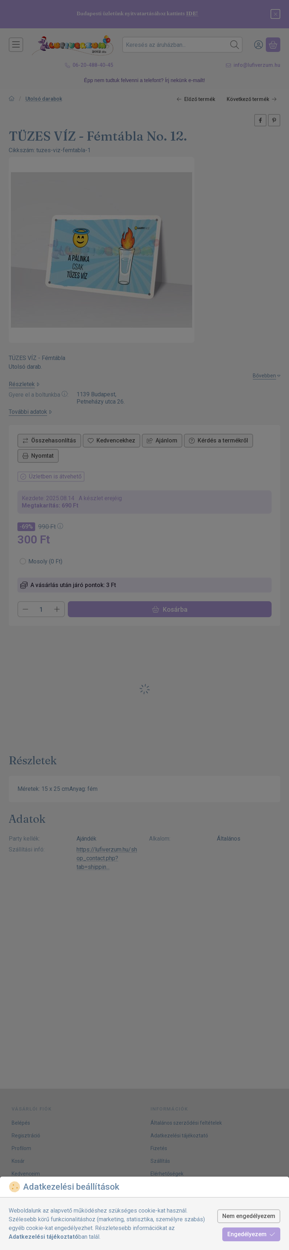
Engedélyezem (251, 1234)
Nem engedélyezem (248, 1216)
